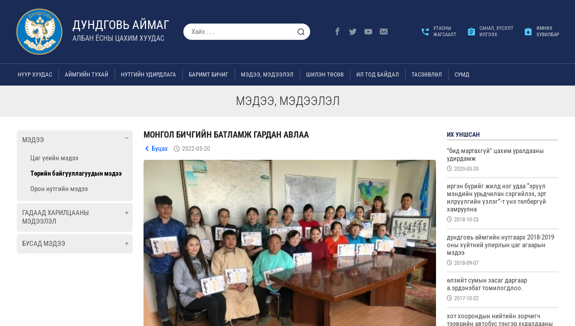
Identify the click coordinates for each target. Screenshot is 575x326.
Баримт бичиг (208, 74)
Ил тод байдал (377, 74)
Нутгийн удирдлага (148, 74)
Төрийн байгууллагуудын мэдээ (76, 173)
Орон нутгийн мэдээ (59, 189)
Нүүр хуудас (35, 74)
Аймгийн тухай (86, 74)
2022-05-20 (196, 148)
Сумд (462, 74)
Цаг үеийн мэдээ (54, 158)
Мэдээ (33, 140)
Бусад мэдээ (43, 244)
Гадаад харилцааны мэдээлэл (55, 217)
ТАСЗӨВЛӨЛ (427, 74)
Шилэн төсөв (325, 74)
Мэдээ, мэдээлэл (267, 74)
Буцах (160, 148)
